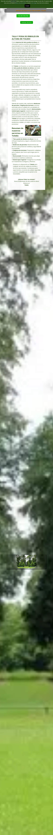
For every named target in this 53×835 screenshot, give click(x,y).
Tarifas (40, 4)
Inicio (12, 1)
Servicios (31, 4)
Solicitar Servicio (38, 22)
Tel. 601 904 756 (13, 16)
